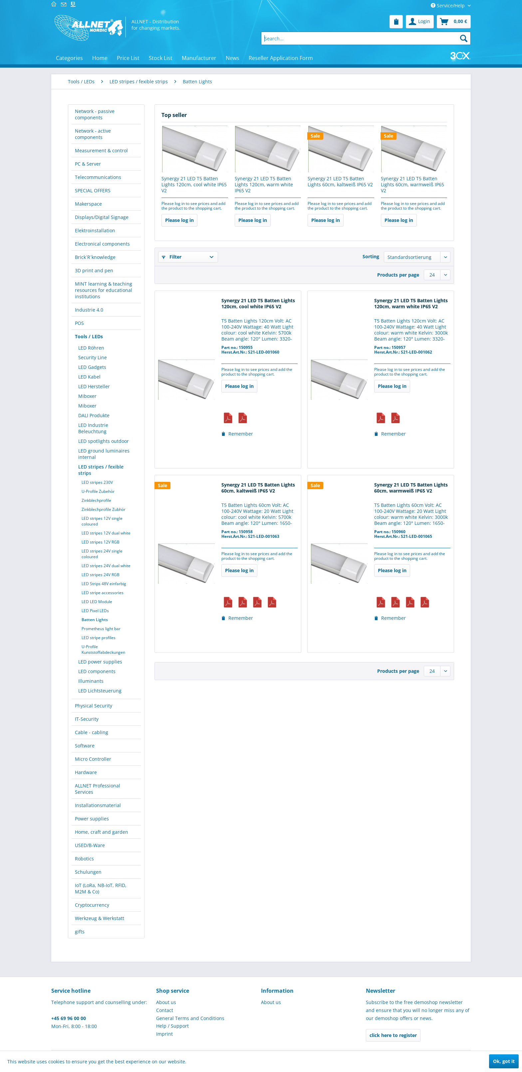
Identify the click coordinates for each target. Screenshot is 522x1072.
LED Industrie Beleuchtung (93, 428)
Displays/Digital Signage (102, 217)
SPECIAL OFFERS (93, 190)
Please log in (179, 220)
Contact (164, 1010)
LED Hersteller (94, 386)
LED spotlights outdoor (103, 441)
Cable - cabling (91, 732)
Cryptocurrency (92, 905)
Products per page (398, 275)
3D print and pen (94, 270)
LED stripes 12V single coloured (102, 521)
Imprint (164, 1034)
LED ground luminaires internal (104, 454)
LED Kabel (89, 377)
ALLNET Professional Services (97, 788)
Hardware (86, 772)
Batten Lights (95, 619)
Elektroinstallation (95, 230)
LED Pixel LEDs (95, 610)
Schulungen (88, 872)
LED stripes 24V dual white (106, 565)
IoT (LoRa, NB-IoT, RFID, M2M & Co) (101, 888)
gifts (80, 931)
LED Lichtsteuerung (100, 690)
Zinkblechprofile (96, 500)
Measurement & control (101, 150)
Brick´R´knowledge (95, 257)
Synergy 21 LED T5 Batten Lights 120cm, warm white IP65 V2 (264, 185)
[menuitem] (396, 21)
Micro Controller (93, 759)
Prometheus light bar (101, 628)
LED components (97, 671)
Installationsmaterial (98, 805)
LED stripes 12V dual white (106, 533)
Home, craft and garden (101, 832)
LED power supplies (100, 661)
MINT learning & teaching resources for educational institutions (103, 290)
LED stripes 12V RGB (101, 542)
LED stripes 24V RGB (101, 574)
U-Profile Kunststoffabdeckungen (103, 649)
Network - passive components (95, 114)
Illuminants (91, 681)
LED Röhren (91, 348)
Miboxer (87, 396)
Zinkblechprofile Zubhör (104, 509)
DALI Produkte (94, 415)
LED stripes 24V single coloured (102, 553)
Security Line (92, 357)
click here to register (393, 1035)
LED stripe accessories (103, 592)
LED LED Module (97, 601)
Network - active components (93, 134)
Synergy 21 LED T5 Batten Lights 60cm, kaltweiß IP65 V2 (340, 182)
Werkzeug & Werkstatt (99, 918)
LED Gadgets (92, 367)
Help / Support (172, 1026)
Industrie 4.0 (89, 310)
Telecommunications (98, 177)
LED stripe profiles (99, 637)
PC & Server (88, 164)
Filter (171, 257)
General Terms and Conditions (190, 1018)
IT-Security (87, 719)
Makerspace (88, 204)
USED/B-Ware (90, 845)
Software (85, 745)
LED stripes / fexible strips (101, 470)
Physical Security (93, 705)
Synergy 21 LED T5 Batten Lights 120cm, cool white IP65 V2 (194, 185)
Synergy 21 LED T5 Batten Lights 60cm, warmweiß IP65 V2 (412, 185)
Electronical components (102, 244)
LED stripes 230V (97, 482)
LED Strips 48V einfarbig (104, 583)
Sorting (371, 256)
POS (79, 323)
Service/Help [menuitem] (448, 5)
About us (166, 1002)
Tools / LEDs (89, 336)
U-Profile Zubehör (98, 491)
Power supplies (92, 818)
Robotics (84, 858)
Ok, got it (504, 1061)
